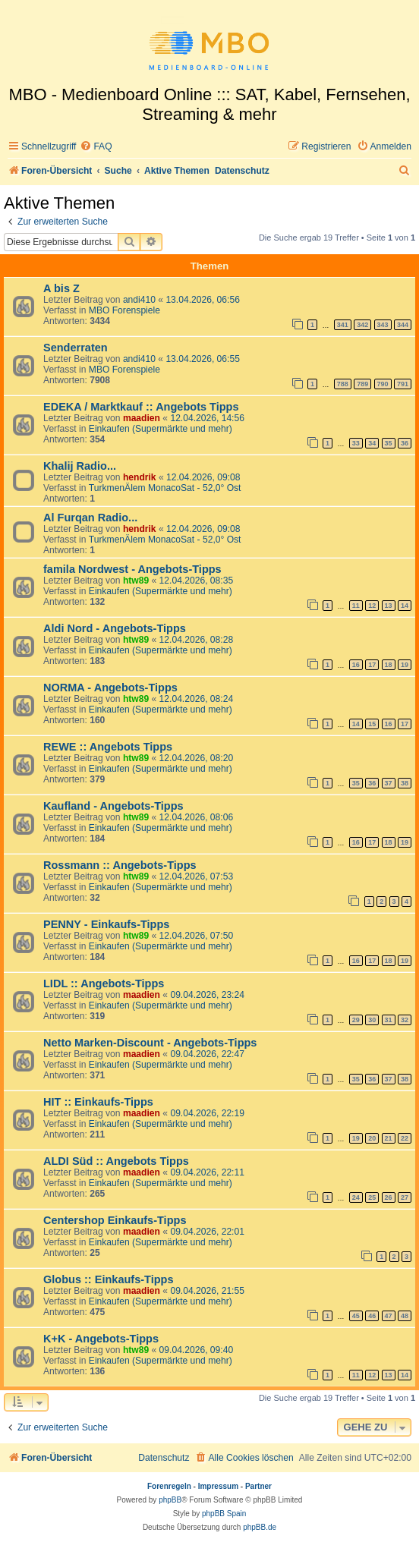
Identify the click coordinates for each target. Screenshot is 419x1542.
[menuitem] (96, 147)
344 (402, 325)
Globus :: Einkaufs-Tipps (108, 1279)
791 (402, 384)
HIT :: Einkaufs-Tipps (98, 1102)
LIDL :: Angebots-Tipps (103, 983)
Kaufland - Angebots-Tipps (113, 806)
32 (404, 1020)
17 (372, 665)
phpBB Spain (224, 1513)
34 (372, 443)
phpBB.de (259, 1527)
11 (356, 605)
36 (404, 443)
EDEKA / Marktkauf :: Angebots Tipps (141, 407)
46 (372, 1316)
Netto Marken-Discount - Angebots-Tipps (150, 1043)
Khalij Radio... (79, 466)
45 (356, 1316)
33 (356, 443)
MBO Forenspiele (124, 310)
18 (388, 665)
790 (383, 384)
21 (388, 1138)
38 (404, 783)
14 (404, 605)
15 (372, 724)
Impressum (218, 1486)
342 (362, 325)
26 (388, 1197)
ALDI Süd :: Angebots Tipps (116, 1161)
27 (404, 1197)
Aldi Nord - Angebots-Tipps (114, 628)
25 (372, 1197)
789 (362, 384)
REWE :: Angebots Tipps (107, 747)
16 (356, 665)
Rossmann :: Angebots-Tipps (120, 865)
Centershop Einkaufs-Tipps (114, 1220)
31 (388, 1020)
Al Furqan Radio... (90, 517)
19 (404, 665)
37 (388, 783)
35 (388, 443)
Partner (258, 1486)
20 (372, 1138)
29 (356, 1020)
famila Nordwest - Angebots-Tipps (132, 569)
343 (383, 325)
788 (342, 384)
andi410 (139, 299)
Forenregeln (169, 1486)
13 (388, 605)
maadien (141, 418)
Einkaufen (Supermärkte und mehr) (160, 428)
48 (404, 1316)
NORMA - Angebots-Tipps (110, 687)
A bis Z (61, 288)
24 (356, 1197)
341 (342, 325)
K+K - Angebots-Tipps (101, 1339)
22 (404, 1138)
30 (372, 1020)
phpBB (170, 1500)
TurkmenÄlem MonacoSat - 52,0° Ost (165, 488)
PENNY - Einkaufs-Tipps (106, 924)
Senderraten (75, 347)
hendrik (139, 477)
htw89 (136, 580)
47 (388, 1316)
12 (372, 605)
